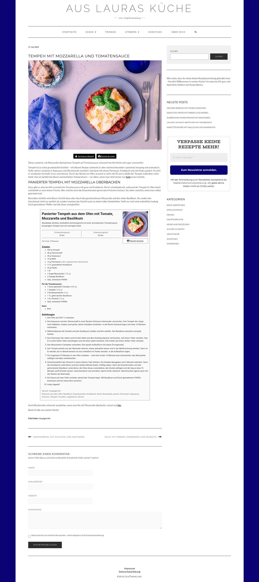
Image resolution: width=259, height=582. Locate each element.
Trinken (110, 32)
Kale (119, 576)
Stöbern (132, 32)
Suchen (174, 51)
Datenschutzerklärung (193, 182)
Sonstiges (155, 32)
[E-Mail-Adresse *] (199, 157)
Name (31, 467)
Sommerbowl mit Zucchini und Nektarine (59, 437)
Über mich (178, 32)
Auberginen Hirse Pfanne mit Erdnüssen (188, 117)
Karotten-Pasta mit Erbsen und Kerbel (187, 112)
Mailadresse (35, 482)
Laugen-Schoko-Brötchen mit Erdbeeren (189, 122)
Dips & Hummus (174, 210)
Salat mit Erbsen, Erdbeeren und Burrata (131, 437)
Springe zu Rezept (84, 156)
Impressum (129, 568)
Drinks (170, 214)
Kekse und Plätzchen (178, 224)
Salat (128, 177)
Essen (91, 32)
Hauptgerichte (44, 418)
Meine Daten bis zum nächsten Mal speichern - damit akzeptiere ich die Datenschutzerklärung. (67, 535)
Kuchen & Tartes (175, 229)
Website (32, 496)
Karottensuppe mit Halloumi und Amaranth (191, 127)
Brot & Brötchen (176, 205)
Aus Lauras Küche (129, 8)
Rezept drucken (106, 156)
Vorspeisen (173, 243)
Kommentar (34, 509)
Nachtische (173, 234)
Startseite (69, 32)
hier (119, 405)
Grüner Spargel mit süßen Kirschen (186, 108)
